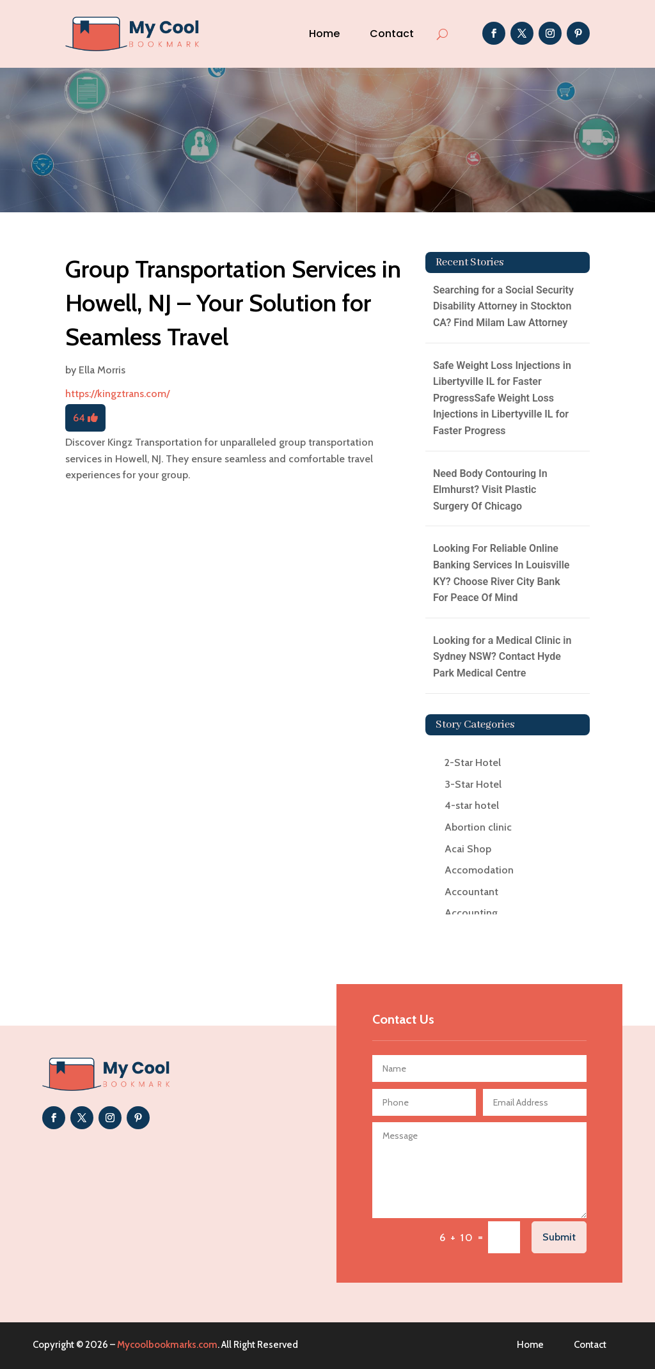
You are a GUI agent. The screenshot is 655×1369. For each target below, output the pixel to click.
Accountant (471, 892)
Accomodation (479, 870)
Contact (392, 33)
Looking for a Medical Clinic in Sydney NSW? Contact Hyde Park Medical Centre (502, 656)
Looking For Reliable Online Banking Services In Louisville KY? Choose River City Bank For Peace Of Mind (501, 573)
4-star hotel (472, 805)
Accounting (471, 913)
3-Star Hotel (473, 784)
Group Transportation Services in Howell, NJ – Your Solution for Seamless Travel (233, 303)
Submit (559, 1237)
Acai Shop (468, 849)
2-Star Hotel (473, 762)
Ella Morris (102, 370)
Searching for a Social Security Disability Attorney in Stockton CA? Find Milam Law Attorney (503, 306)
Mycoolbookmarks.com (167, 1344)
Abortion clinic (478, 827)
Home (324, 33)
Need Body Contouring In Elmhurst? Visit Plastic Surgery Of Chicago (490, 489)
